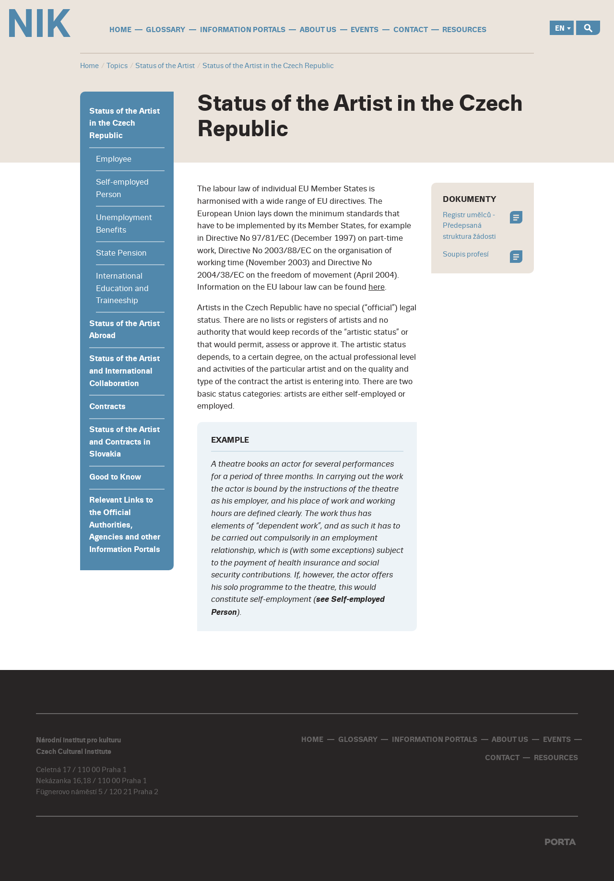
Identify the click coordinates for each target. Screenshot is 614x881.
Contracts (107, 406)
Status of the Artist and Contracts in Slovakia (124, 442)
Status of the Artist (165, 66)
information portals (242, 29)
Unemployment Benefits (124, 224)
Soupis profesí (483, 255)
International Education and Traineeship (122, 288)
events (364, 29)
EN (560, 28)
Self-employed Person (122, 188)
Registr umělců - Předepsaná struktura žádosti (483, 226)
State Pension (121, 253)
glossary (165, 29)
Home (89, 66)
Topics (117, 66)
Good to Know (115, 477)
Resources (464, 29)
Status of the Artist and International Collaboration (124, 371)
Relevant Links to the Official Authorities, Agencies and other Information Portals (124, 524)
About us (318, 29)
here (376, 287)
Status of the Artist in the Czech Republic (124, 123)
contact (410, 29)
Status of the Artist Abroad (124, 330)
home (120, 29)
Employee (113, 159)
